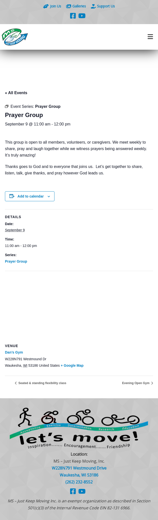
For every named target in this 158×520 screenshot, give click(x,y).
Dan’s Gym (14, 352)
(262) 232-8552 (79, 482)
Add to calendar (31, 196)
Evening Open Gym (136, 383)
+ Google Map (72, 365)
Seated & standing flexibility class (42, 383)
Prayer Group (16, 261)
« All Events (16, 93)
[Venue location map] (79, 307)
